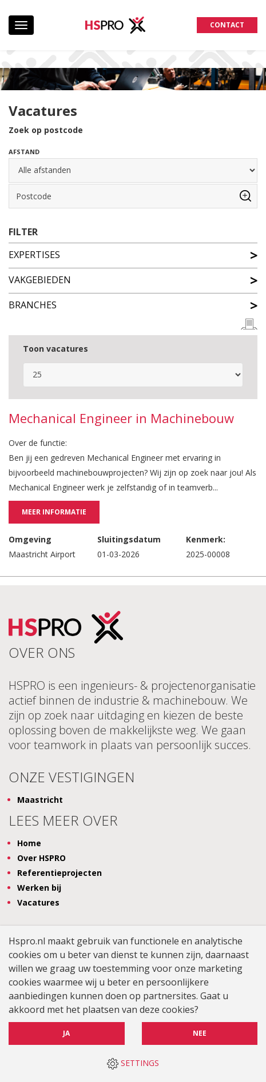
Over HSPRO (41, 857)
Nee (200, 1033)
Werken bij (39, 887)
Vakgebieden (133, 279)
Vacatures (38, 902)
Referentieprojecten (59, 872)
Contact (227, 25)
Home (29, 843)
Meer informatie (54, 512)
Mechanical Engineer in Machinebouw (121, 419)
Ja (66, 1033)
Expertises (133, 254)
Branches (133, 304)
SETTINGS (133, 1063)
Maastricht (40, 799)
